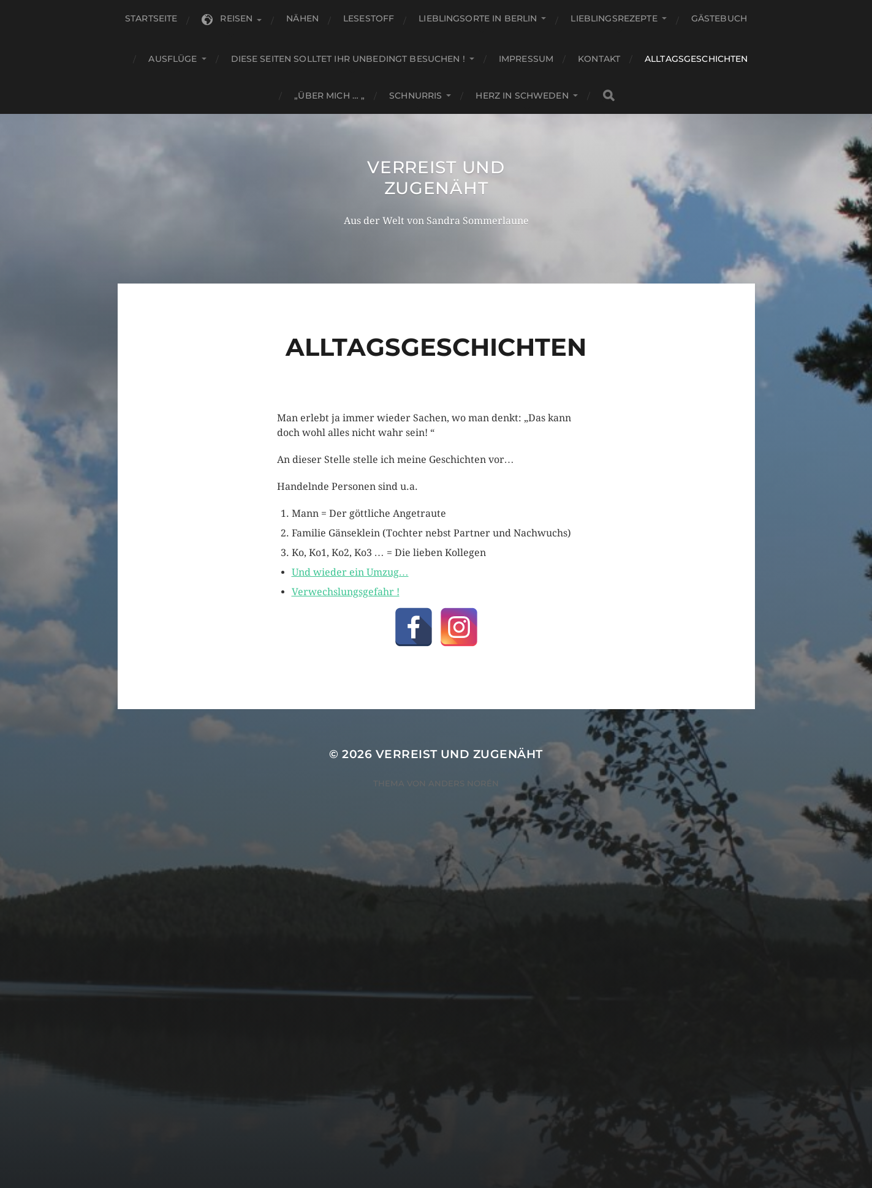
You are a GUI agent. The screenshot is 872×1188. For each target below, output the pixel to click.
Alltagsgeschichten (696, 58)
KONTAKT (599, 58)
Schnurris (415, 95)
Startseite (151, 18)
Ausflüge (172, 58)
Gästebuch (719, 18)
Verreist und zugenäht (435, 177)
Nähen (302, 18)
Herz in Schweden (522, 95)
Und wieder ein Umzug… (350, 572)
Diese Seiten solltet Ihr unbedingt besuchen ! (348, 58)
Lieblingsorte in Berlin (478, 18)
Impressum (526, 58)
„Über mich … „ (329, 95)
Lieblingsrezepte (614, 18)
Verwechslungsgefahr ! (346, 592)
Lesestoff (368, 18)
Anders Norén (463, 783)
